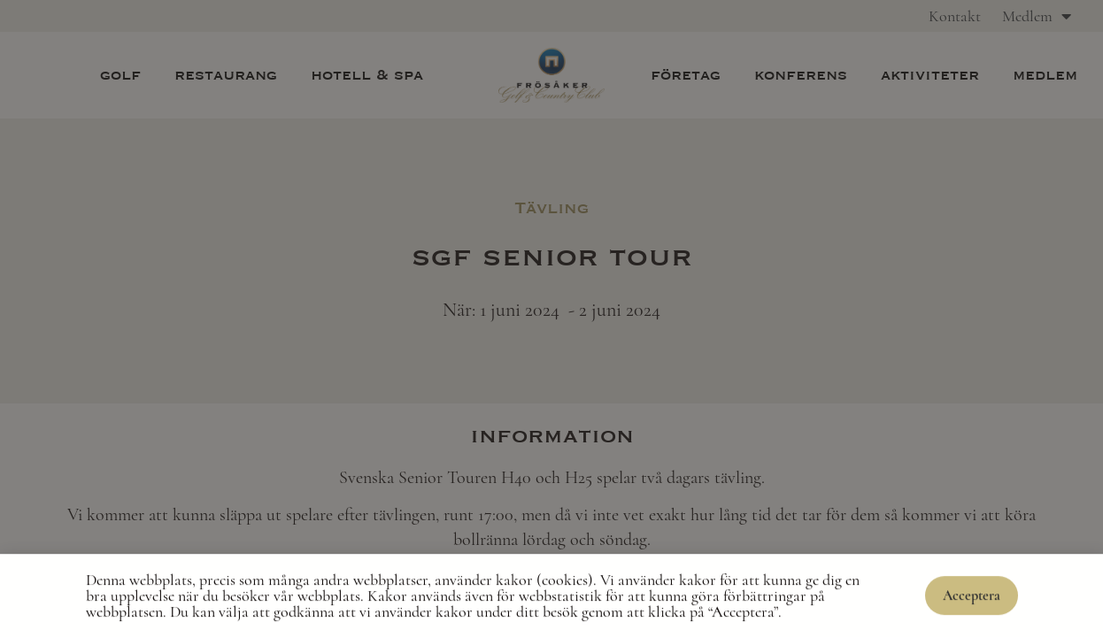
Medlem (1036, 16)
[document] (551, 318)
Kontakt (955, 16)
